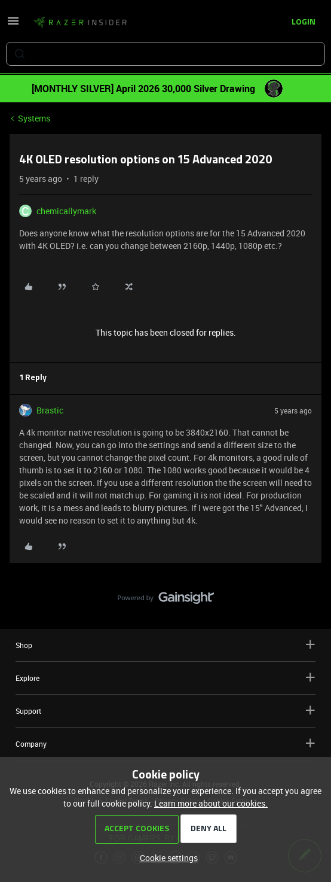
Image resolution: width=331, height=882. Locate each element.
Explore (165, 678)
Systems (34, 118)
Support (165, 710)
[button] (13, 25)
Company (165, 743)
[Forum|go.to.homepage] (80, 22)
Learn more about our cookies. (211, 803)
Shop (165, 645)
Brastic (49, 410)
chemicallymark (66, 211)
